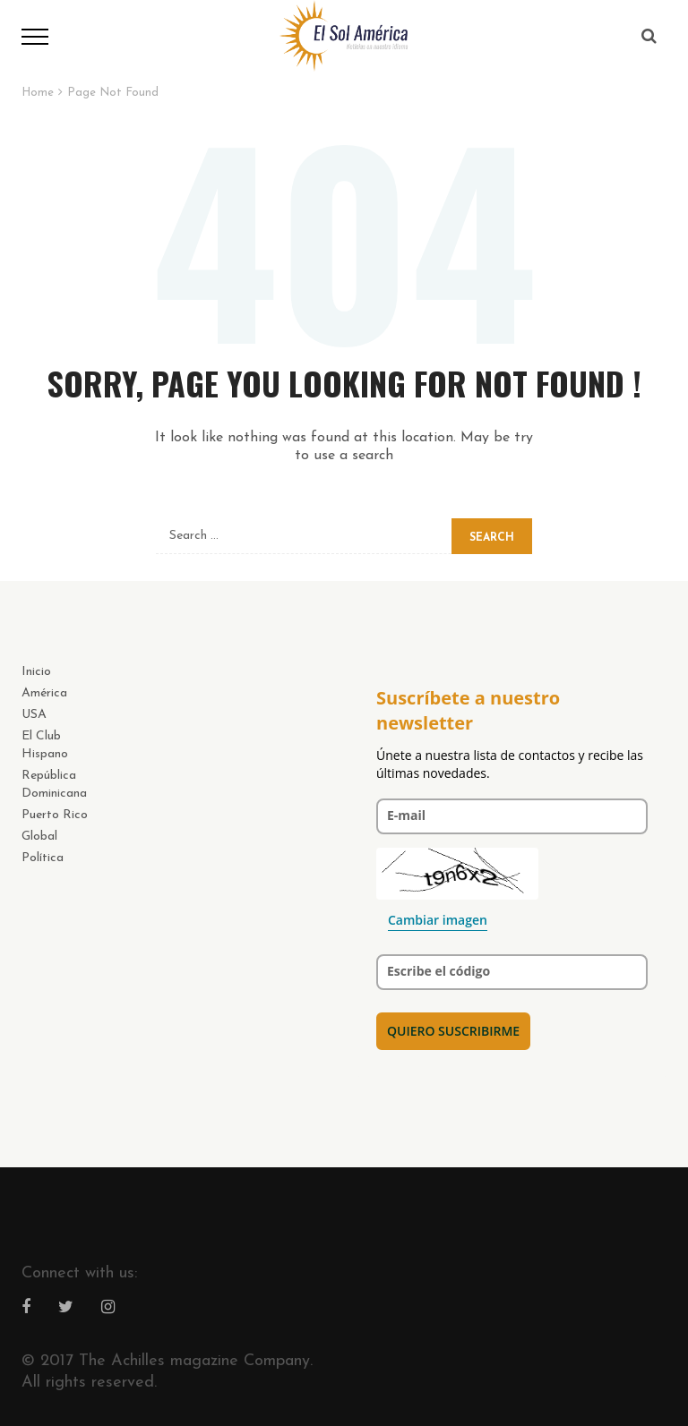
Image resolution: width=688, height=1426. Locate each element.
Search (491, 538)
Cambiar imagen (437, 919)
